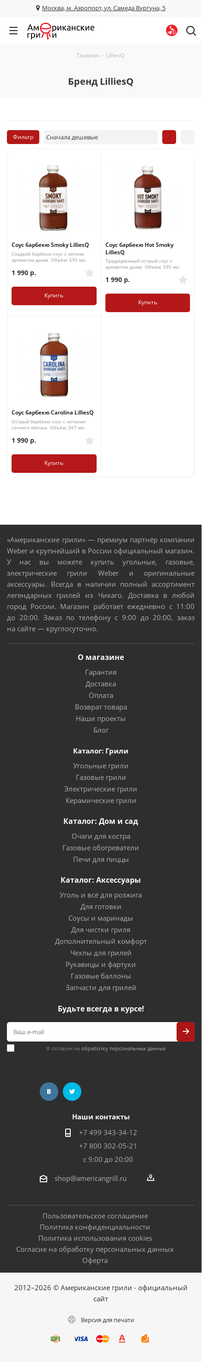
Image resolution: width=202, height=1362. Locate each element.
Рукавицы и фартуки (101, 964)
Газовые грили (101, 777)
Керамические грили (101, 800)
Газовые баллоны (101, 975)
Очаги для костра (101, 836)
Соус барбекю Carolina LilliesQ (52, 412)
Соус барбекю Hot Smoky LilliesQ (139, 248)
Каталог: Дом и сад (100, 821)
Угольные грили (101, 765)
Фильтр (23, 137)
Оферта (95, 1260)
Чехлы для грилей (101, 952)
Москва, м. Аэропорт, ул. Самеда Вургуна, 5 (103, 8)
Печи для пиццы (101, 859)
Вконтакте (49, 1091)
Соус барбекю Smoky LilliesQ (50, 245)
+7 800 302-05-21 (108, 1145)
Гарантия (100, 672)
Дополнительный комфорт (101, 941)
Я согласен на (106, 1048)
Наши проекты (101, 718)
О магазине (101, 657)
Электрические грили (100, 788)
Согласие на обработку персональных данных (95, 1249)
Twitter (72, 1091)
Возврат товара (101, 706)
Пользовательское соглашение (95, 1215)
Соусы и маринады (100, 918)
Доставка (101, 683)
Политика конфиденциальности (95, 1226)
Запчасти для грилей (101, 987)
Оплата (101, 695)
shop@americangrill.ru (91, 1178)
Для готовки (101, 906)
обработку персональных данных (123, 1048)
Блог (101, 729)
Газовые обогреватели (100, 847)
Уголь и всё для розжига (101, 894)
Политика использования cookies (95, 1238)
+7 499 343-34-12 (108, 1132)
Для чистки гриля (100, 929)
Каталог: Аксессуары (101, 880)
